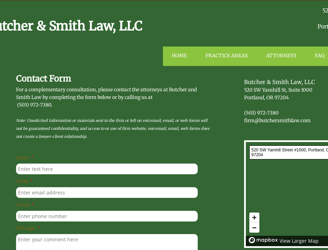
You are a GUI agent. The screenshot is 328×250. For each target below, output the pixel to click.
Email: (24, 181)
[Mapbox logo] (263, 240)
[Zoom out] (254, 228)
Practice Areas (226, 55)
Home (179, 55)
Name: (25, 158)
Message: (28, 228)
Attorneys (281, 55)
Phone (25, 205)
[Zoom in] (254, 217)
